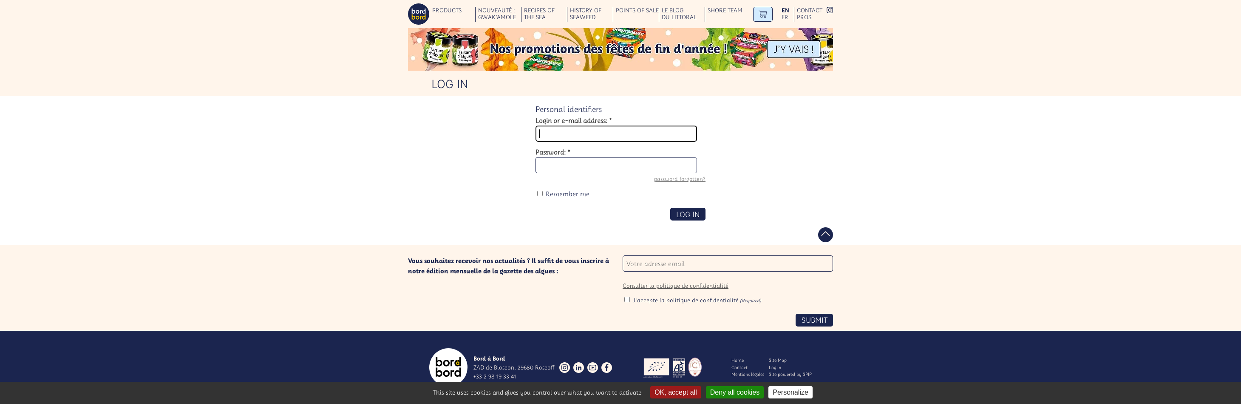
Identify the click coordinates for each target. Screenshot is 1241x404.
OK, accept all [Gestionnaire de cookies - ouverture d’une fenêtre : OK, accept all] (675, 392)
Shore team (725, 10)
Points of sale (637, 10)
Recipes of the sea (539, 14)
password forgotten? (680, 179)
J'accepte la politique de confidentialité (697, 300)
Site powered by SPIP (790, 374)
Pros (804, 17)
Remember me (567, 193)
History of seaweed (585, 14)
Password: (553, 152)
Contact (809, 10)
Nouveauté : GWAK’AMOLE (497, 14)
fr (785, 17)
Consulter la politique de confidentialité (675, 285)
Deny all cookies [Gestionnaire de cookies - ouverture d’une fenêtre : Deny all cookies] (735, 392)
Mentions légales (747, 374)
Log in (775, 367)
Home (737, 360)
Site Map (778, 360)
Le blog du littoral (679, 14)
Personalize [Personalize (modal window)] (790, 392)
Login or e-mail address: (574, 120)
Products (447, 10)
